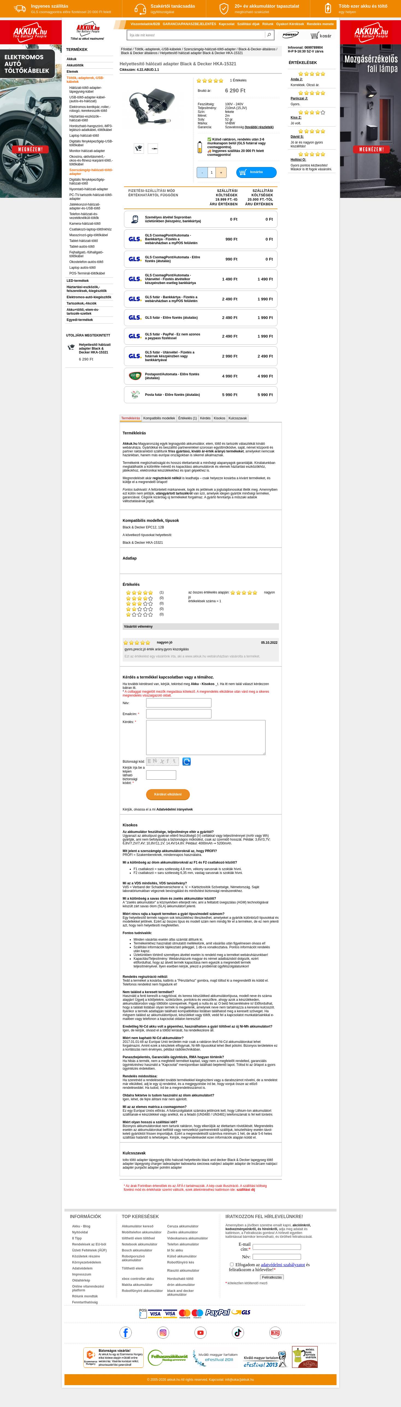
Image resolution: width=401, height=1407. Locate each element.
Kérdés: (129, 722)
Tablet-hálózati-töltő (83, 241)
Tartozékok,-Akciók (81, 303)
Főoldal (126, 49)
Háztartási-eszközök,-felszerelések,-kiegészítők (87, 289)
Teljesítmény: (207, 108)
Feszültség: (206, 104)
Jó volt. (312, 117)
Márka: (203, 123)
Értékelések (303, 62)
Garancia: (205, 127)
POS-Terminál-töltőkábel (87, 273)
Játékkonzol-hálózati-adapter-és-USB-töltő (84, 206)
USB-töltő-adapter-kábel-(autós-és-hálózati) (87, 99)
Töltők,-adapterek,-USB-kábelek (85, 80)
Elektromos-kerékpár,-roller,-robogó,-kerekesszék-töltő (90, 109)
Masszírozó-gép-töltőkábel (88, 235)
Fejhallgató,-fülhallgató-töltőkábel (86, 254)
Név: (126, 703)
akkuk (171, 1380)
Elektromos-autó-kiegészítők (89, 297)
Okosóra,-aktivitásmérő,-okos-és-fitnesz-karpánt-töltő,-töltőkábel (91, 160)
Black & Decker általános (139, 53)
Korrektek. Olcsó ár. (312, 79)
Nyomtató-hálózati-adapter (88, 189)
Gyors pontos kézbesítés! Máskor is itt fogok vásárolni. (312, 161)
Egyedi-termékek (80, 320)
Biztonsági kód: (134, 762)
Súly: (201, 119)
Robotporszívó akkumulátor (133, 1258)
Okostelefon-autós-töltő (86, 262)
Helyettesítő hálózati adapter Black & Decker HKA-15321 (95, 348)
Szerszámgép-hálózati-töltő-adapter (91, 172)
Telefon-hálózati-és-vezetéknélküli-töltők (84, 216)
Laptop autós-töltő (82, 268)
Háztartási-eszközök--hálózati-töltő (85, 118)
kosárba (256, 172)
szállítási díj (246, 1190)
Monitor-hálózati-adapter (87, 151)
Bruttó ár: (204, 91)
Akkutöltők (75, 65)
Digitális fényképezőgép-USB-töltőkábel (91, 143)
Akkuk (71, 59)
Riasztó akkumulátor (183, 1271)
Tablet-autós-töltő (82, 246)
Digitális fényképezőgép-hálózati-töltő (87, 181)
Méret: (202, 116)
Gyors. (312, 98)
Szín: (201, 112)
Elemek (72, 72)
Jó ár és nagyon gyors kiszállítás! (312, 138)
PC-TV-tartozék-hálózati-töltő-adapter (91, 197)
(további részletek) (259, 127)
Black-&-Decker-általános (256, 49)
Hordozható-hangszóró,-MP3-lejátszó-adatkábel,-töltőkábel (91, 128)
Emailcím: (131, 714)
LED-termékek (78, 281)
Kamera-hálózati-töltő (85, 224)
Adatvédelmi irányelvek (174, 809)
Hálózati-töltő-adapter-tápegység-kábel (85, 89)
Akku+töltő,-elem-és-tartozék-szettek (83, 311)
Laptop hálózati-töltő (84, 136)
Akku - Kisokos (202, 684)
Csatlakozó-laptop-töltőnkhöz (90, 229)
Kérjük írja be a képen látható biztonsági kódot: (134, 775)
